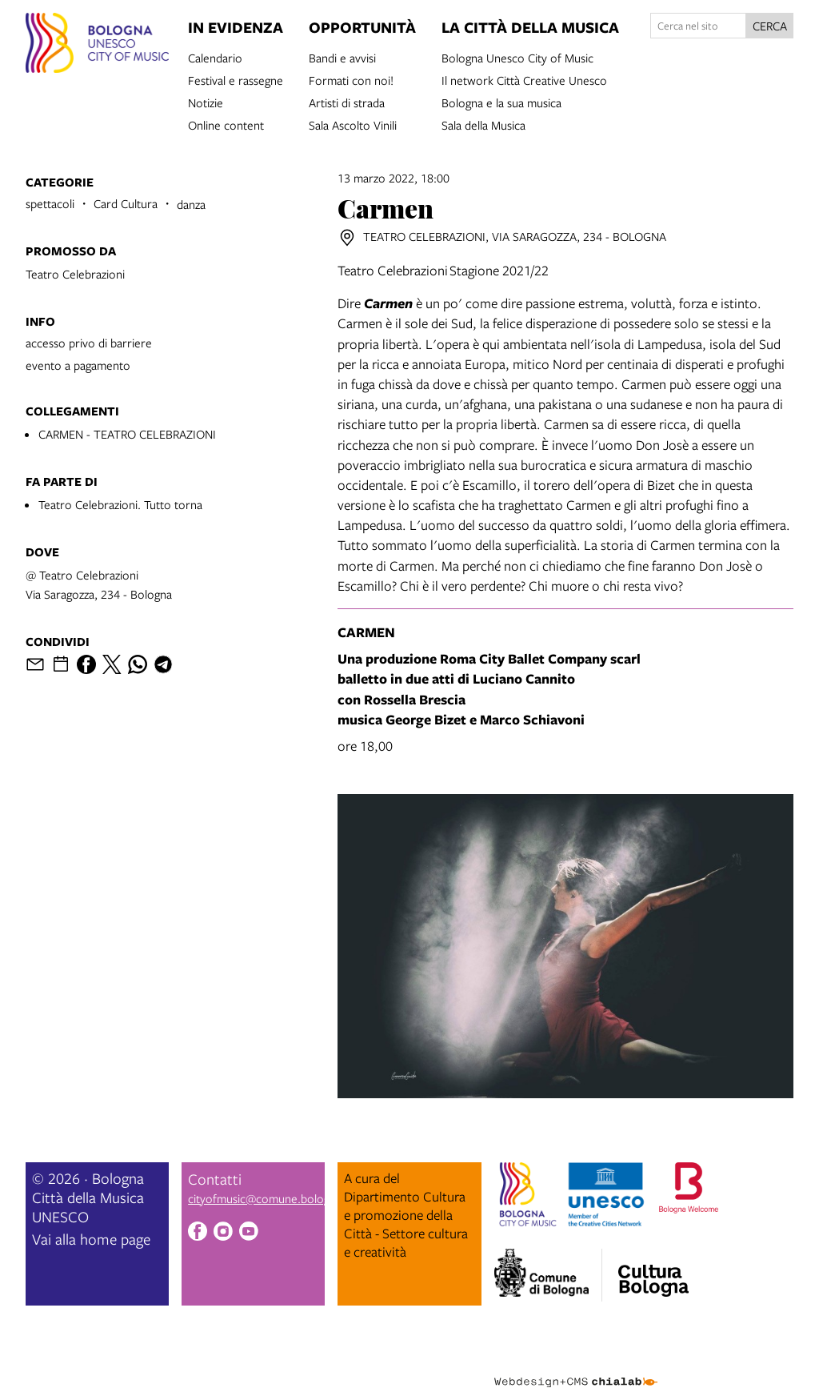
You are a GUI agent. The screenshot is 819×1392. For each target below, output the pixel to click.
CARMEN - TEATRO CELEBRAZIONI (127, 434)
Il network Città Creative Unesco (524, 79)
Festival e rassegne (235, 79)
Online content (226, 124)
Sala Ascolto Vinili (353, 124)
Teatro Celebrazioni (75, 274)
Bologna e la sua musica (501, 101)
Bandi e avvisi (342, 57)
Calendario (215, 57)
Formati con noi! (351, 79)
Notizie (205, 101)
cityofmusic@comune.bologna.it (269, 1198)
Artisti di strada (347, 101)
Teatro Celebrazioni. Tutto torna (120, 504)
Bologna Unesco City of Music (517, 57)
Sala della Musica (483, 124)
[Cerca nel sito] (698, 25)
